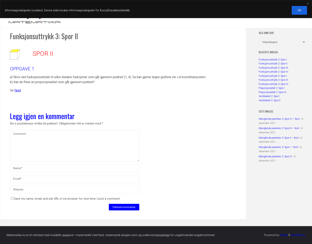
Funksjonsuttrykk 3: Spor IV (273, 84)
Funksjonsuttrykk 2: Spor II (273, 63)
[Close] (307, 3)
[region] (156, 9)
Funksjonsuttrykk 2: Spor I (273, 59)
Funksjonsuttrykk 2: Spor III (273, 67)
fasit (18, 90)
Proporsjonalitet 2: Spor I (272, 88)
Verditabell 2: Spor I (269, 96)
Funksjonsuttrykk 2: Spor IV (273, 71)
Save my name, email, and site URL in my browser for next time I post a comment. (65, 198)
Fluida (283, 235)
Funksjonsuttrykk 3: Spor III (273, 79)
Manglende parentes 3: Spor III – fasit (279, 128)
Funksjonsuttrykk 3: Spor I (273, 75)
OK (299, 10)
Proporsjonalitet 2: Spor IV (272, 92)
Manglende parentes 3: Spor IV (275, 156)
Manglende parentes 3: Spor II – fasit (279, 137)
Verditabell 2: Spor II (269, 100)
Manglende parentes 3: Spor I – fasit (278, 147)
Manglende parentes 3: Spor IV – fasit (279, 118)
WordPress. (298, 235)
